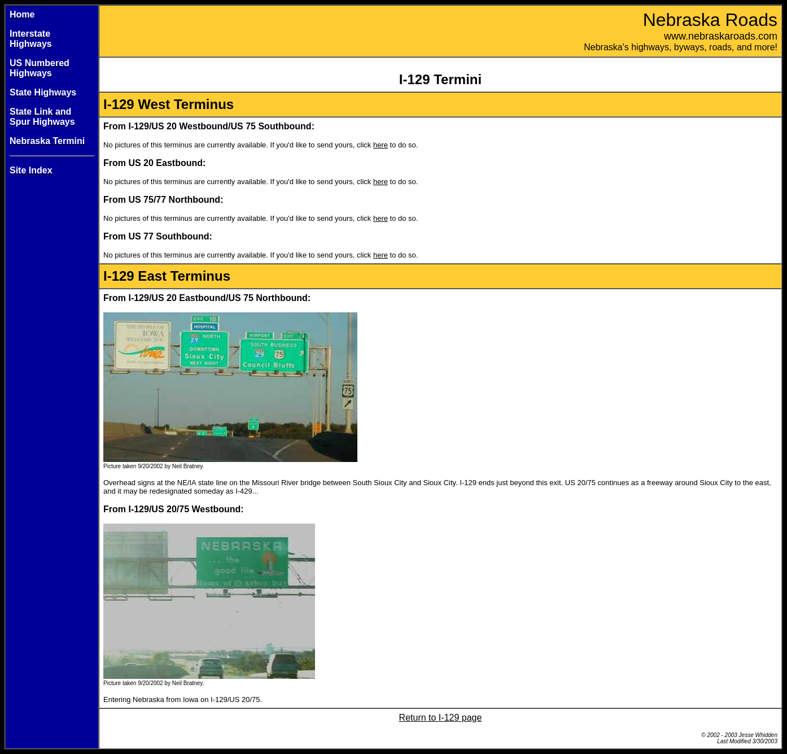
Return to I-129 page (440, 717)
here (380, 145)
